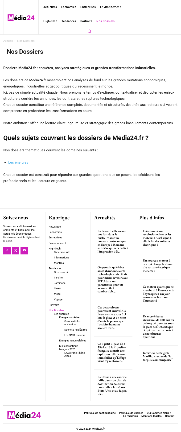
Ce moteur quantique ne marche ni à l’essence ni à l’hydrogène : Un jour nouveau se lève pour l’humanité (158, 293)
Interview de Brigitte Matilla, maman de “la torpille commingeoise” (157, 351)
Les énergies (18, 162)
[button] (89, 31)
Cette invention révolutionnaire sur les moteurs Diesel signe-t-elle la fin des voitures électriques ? (157, 237)
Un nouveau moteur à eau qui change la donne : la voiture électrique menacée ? (158, 265)
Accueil (8, 41)
